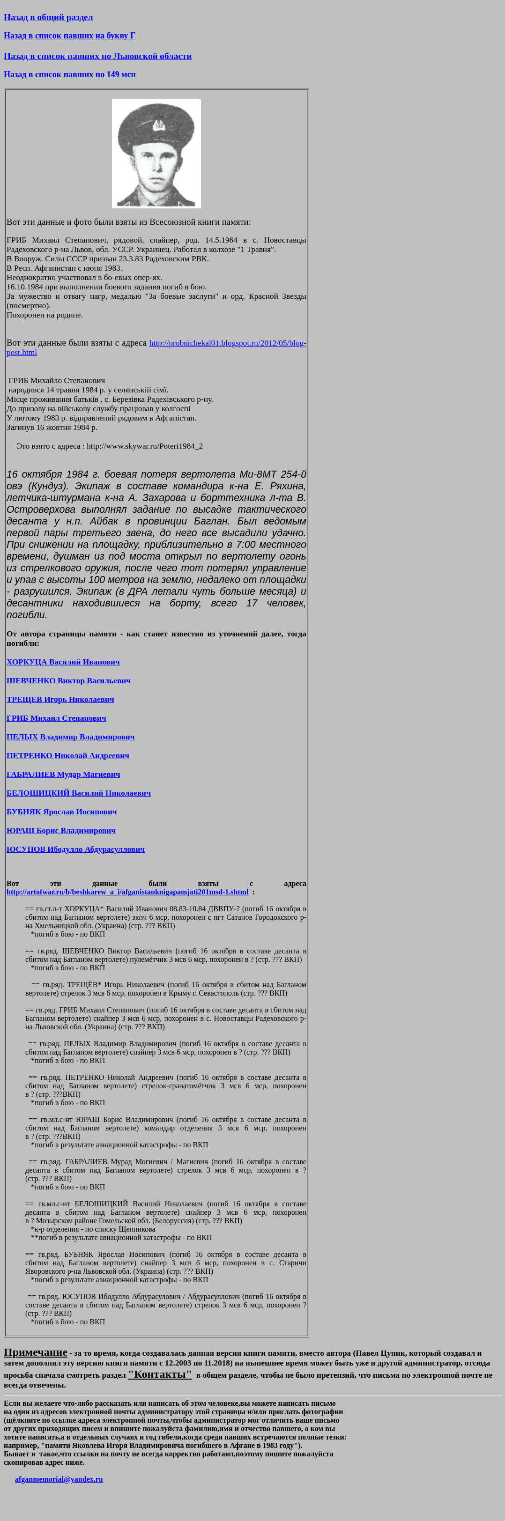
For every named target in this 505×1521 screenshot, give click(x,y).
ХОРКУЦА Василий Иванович (63, 661)
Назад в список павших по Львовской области (98, 56)
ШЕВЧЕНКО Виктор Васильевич (69, 680)
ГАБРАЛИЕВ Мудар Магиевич (63, 774)
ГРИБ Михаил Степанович (56, 718)
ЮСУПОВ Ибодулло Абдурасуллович (76, 849)
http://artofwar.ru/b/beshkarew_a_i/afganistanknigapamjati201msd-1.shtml (128, 892)
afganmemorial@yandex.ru (59, 1479)
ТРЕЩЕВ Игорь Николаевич (60, 699)
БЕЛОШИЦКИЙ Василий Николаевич (79, 793)
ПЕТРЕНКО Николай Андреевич (68, 755)
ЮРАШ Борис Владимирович (61, 830)
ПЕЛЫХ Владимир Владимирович (71, 736)
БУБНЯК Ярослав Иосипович (62, 811)
